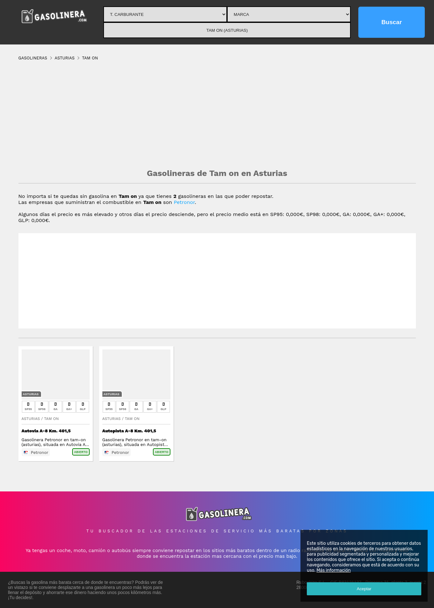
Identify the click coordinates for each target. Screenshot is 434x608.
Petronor (184, 202)
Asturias (31, 394)
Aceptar (364, 588)
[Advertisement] (217, 114)
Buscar (391, 22)
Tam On (51, 418)
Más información (333, 570)
